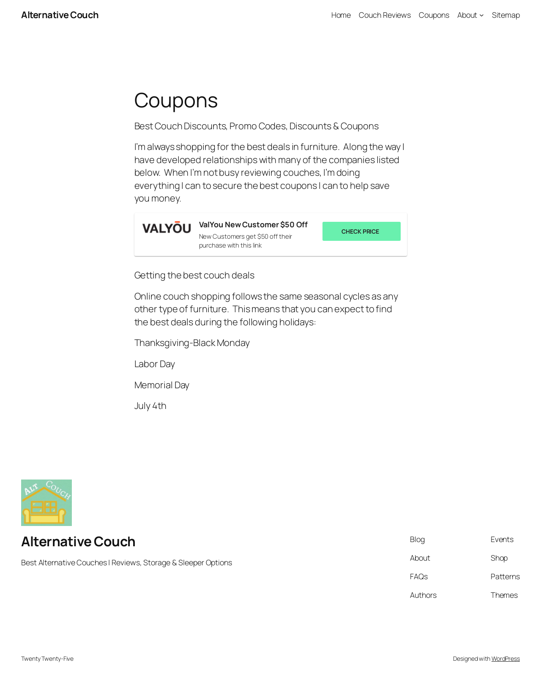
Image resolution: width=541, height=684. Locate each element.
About (467, 15)
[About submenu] (481, 15)
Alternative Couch (60, 14)
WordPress (506, 658)
